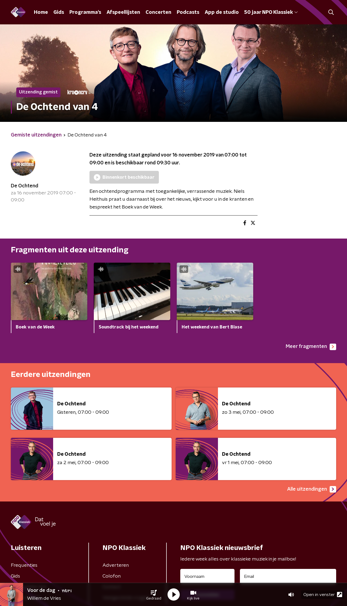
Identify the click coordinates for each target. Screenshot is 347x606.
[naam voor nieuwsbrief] (207, 576)
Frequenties (24, 565)
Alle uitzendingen (311, 489)
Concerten (158, 12)
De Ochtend (24, 186)
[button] (153, 594)
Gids (58, 12)
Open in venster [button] (322, 594)
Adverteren (115, 565)
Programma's (85, 12)
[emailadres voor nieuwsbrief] (288, 576)
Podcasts (188, 12)
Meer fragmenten (311, 347)
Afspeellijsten (123, 12)
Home (41, 12)
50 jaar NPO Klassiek (271, 12)
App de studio (222, 12)
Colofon (111, 576)
